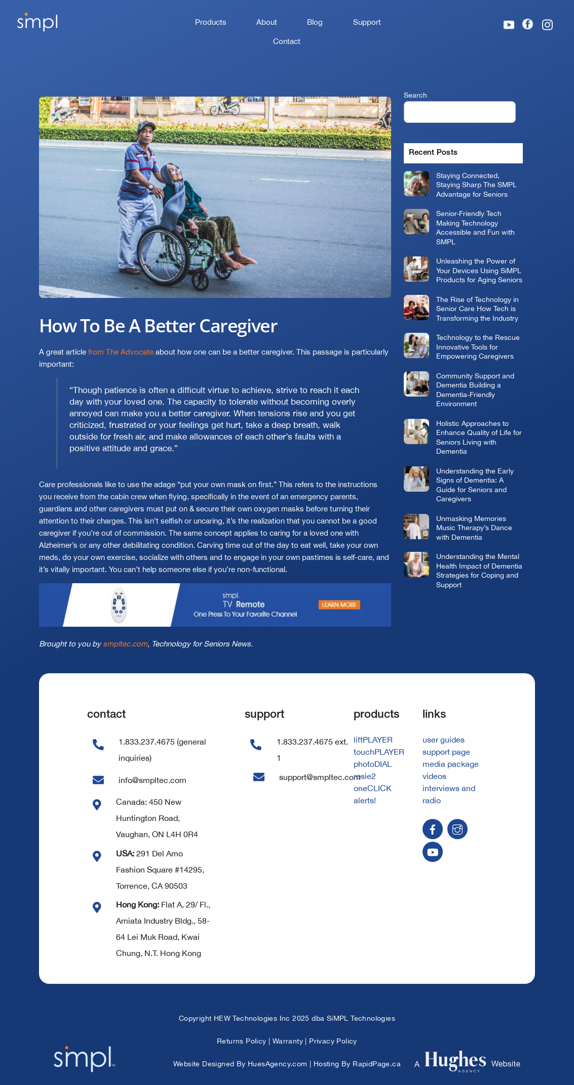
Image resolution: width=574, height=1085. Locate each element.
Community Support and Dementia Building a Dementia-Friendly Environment (475, 389)
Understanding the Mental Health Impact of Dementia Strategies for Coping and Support (479, 570)
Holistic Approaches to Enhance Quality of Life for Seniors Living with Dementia (479, 437)
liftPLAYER (373, 739)
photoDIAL (373, 763)
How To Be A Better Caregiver (158, 325)
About (266, 22)
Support (367, 22)
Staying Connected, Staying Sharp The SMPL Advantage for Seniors (476, 184)
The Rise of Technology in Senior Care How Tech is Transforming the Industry (477, 308)
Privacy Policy (333, 1041)
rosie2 (365, 775)
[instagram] (457, 828)
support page (446, 751)
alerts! (365, 800)
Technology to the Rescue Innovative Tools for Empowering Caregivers (478, 346)
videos (434, 775)
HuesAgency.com (278, 1064)
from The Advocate (121, 352)
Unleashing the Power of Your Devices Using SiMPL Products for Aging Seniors (479, 270)
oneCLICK (373, 788)
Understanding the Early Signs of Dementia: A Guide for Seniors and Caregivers (475, 484)
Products (210, 22)
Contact (286, 41)
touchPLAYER (379, 751)
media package (451, 763)
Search (415, 95)
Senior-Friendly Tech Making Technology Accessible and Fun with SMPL (475, 227)
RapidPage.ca (377, 1064)
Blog (315, 22)
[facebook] (433, 828)
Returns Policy (241, 1041)
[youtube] (433, 851)
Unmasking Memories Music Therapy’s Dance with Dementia (474, 527)
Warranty (288, 1041)
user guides (444, 739)
